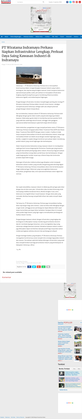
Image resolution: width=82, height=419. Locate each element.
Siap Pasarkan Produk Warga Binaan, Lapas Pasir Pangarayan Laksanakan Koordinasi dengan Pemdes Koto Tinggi (65, 352)
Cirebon (47, 36)
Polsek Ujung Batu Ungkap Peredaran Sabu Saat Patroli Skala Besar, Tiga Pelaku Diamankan (72, 374)
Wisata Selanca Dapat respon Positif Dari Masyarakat (64, 343)
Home (3, 42)
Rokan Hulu (39, 36)
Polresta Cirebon (28, 36)
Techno (76, 36)
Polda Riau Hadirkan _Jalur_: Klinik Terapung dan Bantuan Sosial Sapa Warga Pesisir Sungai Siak (65, 336)
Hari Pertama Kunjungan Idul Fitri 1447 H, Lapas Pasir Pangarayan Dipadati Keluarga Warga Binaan (65, 329)
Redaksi (2, 417)
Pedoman (7, 417)
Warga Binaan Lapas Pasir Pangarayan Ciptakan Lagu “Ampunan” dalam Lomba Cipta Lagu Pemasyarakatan (65, 359)
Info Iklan (13, 417)
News (6, 36)
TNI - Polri (55, 36)
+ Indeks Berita (63, 390)
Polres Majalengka (15, 36)
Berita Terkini (64, 369)
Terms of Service (20, 417)
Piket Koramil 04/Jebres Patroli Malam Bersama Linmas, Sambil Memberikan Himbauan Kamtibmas (73, 386)
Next (79, 368)
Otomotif (68, 36)
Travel (62, 36)
